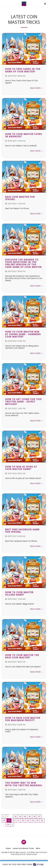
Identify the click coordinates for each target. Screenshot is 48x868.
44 (25, 816)
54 (33, 820)
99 (8, 824)
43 (20, 816)
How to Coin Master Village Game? (19, 593)
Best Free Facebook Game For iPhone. (22, 530)
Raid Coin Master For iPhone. (20, 198)
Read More (36, 88)
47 (39, 816)
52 (23, 820)
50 (14, 820)
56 (42, 820)
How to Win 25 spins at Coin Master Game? (21, 468)
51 (18, 820)
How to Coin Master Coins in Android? (23, 135)
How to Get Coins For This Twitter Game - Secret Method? (23, 402)
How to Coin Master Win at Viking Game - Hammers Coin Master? (23, 334)
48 (4, 820)
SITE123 (22, 854)
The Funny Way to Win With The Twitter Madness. (24, 784)
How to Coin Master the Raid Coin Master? (22, 656)
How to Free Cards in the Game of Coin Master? (22, 70)
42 (15, 816)
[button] (3, 3)
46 (34, 816)
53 (28, 820)
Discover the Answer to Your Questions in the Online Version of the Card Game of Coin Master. (23, 263)
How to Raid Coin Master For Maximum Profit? (22, 719)
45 (30, 816)
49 (9, 820)
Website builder (31, 854)
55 (37, 820)
